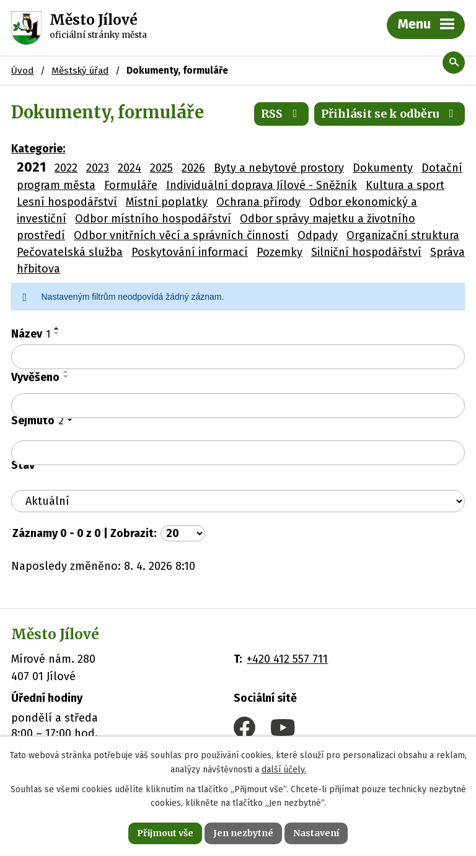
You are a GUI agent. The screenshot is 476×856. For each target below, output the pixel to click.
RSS (281, 114)
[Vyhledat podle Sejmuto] (238, 452)
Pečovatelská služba (70, 252)
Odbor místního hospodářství (153, 218)
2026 (193, 168)
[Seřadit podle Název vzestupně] (57, 328)
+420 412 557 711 (287, 659)
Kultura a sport (405, 185)
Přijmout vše (165, 833)
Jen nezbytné (243, 833)
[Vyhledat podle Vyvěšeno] (238, 405)
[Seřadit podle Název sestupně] (57, 333)
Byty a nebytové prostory (279, 168)
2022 (66, 168)
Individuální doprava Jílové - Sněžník (261, 185)
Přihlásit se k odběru (390, 114)
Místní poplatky (167, 202)
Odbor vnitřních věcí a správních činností (181, 235)
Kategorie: (38, 148)
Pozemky (279, 252)
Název (30, 334)
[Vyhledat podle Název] (238, 356)
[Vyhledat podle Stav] (238, 501)
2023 (97, 168)
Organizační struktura (402, 235)
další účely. (284, 769)
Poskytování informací (189, 252)
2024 (129, 168)
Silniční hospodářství (366, 252)
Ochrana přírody (258, 202)
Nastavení (316, 833)
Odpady (318, 235)
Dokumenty (383, 168)
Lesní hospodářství (67, 202)
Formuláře (130, 185)
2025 (161, 168)
